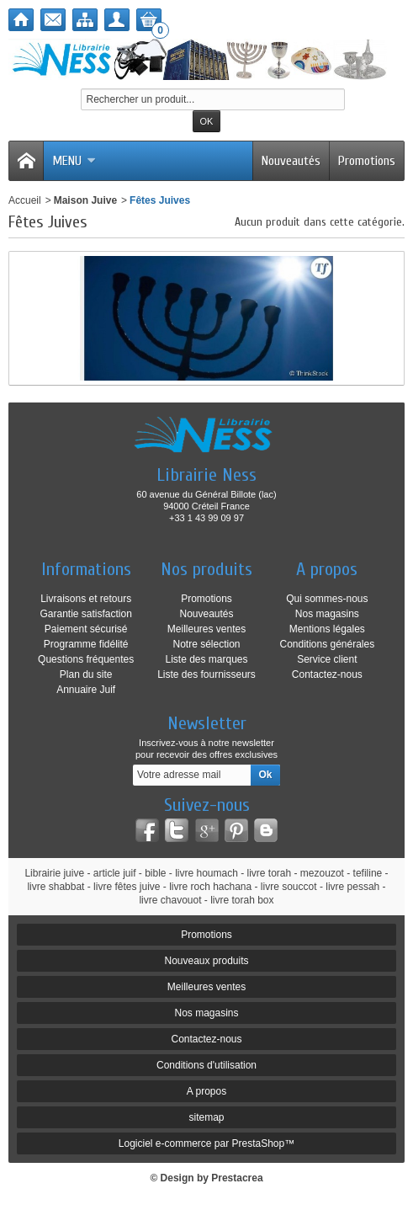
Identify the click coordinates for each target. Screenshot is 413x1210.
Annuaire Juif (85, 690)
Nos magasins (327, 614)
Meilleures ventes (206, 629)
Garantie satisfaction (85, 614)
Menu (74, 160)
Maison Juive (85, 200)
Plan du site (86, 674)
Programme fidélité (86, 644)
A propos (206, 1091)
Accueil (24, 200)
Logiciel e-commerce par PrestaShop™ (206, 1143)
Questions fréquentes (86, 659)
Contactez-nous (327, 674)
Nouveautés (291, 160)
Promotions (366, 160)
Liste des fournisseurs (206, 674)
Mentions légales (327, 629)
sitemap (206, 1117)
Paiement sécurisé (86, 629)
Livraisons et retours (85, 599)
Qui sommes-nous (327, 599)
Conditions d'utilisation (206, 1065)
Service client (327, 659)
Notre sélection (206, 644)
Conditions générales (326, 644)
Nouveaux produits (206, 961)
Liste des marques (206, 659)
